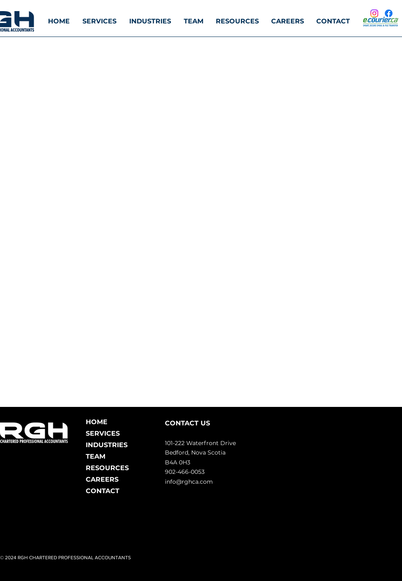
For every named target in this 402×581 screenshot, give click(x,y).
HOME (96, 422)
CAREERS (102, 479)
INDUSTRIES (107, 445)
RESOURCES (107, 468)
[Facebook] (389, 13)
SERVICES (103, 433)
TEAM (95, 456)
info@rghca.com (189, 481)
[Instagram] (374, 13)
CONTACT (102, 491)
